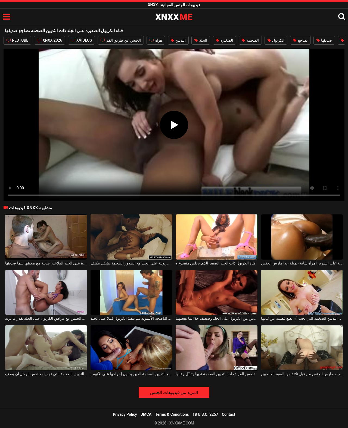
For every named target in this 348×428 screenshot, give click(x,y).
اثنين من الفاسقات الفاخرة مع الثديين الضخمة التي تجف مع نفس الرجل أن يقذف (46, 374)
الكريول (276, 40)
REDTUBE (17, 40)
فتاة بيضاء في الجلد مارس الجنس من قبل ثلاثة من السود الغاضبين (302, 374)
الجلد (200, 40)
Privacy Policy (125, 414)
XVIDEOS (81, 40)
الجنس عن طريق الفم (121, 40)
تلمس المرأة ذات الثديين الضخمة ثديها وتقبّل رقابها (215, 374)
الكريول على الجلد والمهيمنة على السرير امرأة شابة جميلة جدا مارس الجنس (302, 263)
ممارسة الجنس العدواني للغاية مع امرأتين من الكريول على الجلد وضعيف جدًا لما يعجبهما (216, 318)
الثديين (178, 40)
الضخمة (250, 40)
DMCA (146, 414)
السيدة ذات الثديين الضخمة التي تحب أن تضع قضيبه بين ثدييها (302, 318)
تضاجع (300, 40)
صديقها (324, 40)
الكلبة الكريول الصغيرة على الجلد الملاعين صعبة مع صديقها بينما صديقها (46, 263)
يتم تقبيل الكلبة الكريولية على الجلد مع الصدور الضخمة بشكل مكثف (131, 263)
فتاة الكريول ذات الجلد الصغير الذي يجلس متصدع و (216, 263)
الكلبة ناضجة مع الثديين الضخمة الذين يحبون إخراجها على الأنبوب (131, 374)
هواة (156, 40)
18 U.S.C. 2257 (205, 414)
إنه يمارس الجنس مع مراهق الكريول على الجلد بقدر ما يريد (46, 318)
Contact (228, 414)
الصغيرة (224, 40)
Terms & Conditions (172, 414)
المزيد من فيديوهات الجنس (174, 392)
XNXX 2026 (49, 40)
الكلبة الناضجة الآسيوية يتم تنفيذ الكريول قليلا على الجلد (131, 318)
